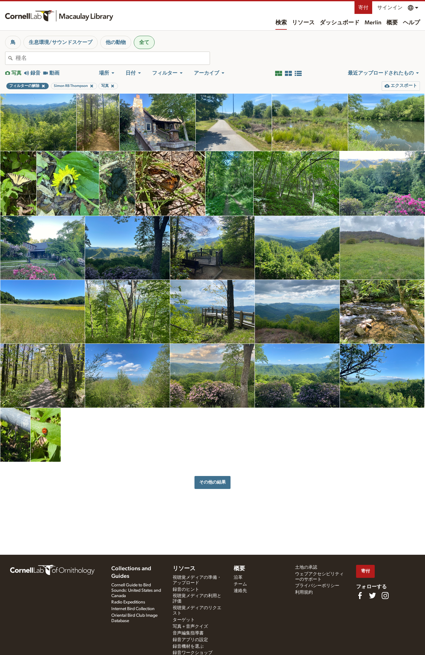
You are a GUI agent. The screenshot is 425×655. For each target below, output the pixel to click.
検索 (281, 23)
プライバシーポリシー (317, 586)
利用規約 (304, 592)
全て (144, 42)
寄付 (363, 7)
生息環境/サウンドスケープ (60, 42)
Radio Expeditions (128, 602)
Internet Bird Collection (133, 609)
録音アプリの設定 (190, 640)
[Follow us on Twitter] (372, 595)
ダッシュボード (340, 23)
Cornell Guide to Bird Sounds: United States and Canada (136, 590)
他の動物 (116, 42)
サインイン (390, 7)
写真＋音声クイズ (190, 626)
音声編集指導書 (188, 633)
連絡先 (240, 591)
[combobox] (112, 58)
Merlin (373, 23)
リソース (303, 23)
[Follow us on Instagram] (385, 595)
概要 (392, 23)
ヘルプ (411, 23)
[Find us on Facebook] (360, 595)
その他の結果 (212, 482)
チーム (240, 584)
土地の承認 (306, 567)
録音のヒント (186, 589)
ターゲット (184, 620)
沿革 (238, 577)
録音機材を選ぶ (188, 646)
